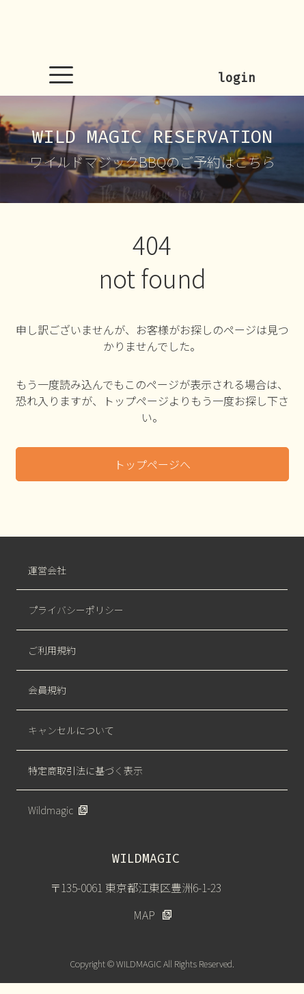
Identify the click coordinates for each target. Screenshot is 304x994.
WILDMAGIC (152, 31)
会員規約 (47, 690)
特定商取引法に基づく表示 (85, 770)
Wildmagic (50, 810)
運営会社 (47, 570)
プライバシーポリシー (76, 610)
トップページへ (152, 464)
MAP (144, 914)
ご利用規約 (52, 650)
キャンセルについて (71, 730)
